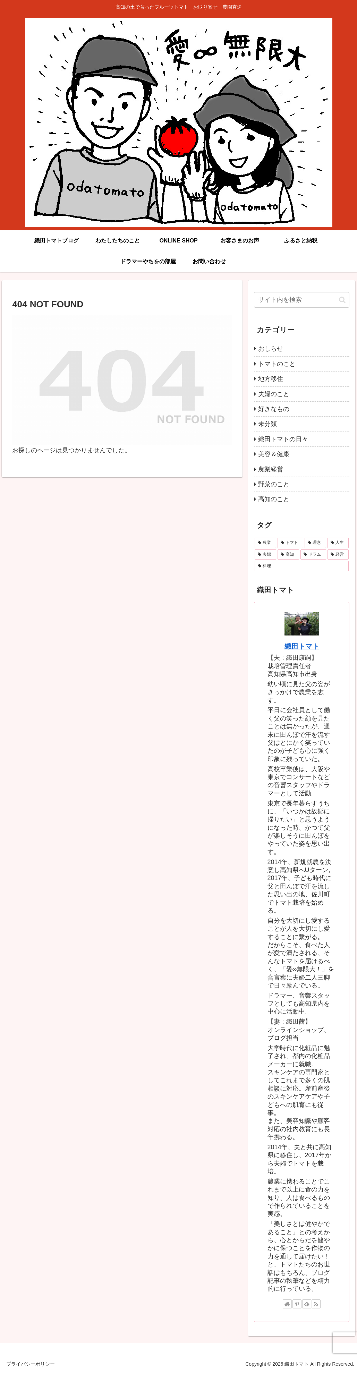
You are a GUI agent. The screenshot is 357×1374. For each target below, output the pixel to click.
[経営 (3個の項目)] (338, 554)
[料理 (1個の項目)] (302, 566)
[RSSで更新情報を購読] (316, 1303)
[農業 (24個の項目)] (265, 543)
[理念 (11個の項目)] (315, 543)
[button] (342, 300)
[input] (302, 300)
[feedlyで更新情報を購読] (306, 1303)
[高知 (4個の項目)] (288, 554)
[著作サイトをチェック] (287, 1303)
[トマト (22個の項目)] (290, 543)
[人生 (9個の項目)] (338, 543)
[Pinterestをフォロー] (296, 1303)
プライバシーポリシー (31, 1364)
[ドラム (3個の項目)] (313, 554)
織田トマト (301, 646)
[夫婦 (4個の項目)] (265, 554)
